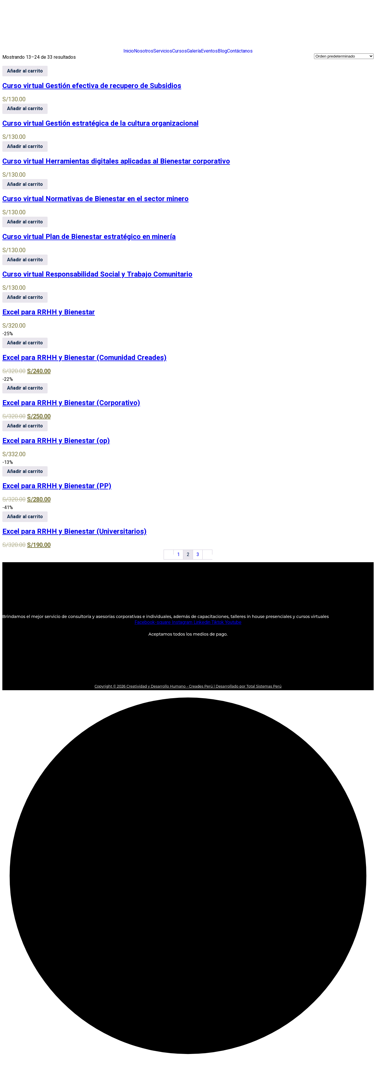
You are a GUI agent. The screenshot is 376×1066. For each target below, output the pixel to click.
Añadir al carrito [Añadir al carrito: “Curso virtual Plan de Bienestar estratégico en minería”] (25, 221)
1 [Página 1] (178, 554)
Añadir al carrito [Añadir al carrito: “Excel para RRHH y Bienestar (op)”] (25, 426)
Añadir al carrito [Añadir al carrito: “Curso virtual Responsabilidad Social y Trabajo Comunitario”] (25, 259)
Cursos (179, 51)
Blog (222, 51)
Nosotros (143, 51)
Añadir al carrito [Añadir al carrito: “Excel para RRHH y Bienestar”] (25, 297)
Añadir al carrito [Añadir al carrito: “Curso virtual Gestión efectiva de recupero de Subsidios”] (25, 71)
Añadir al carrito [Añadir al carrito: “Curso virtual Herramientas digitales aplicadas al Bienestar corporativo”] (25, 146)
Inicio (128, 51)
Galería (194, 51)
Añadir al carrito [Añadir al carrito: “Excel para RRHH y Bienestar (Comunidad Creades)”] (25, 342)
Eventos (209, 51)
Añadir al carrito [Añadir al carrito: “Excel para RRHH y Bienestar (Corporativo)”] (25, 388)
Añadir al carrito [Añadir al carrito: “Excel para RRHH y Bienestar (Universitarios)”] (25, 516)
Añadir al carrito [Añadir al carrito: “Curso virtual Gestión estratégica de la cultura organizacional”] (25, 108)
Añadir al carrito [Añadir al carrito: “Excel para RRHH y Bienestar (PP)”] (25, 471)
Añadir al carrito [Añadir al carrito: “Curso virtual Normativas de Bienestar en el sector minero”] (25, 184)
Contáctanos (240, 51)
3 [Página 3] (198, 554)
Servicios (162, 51)
